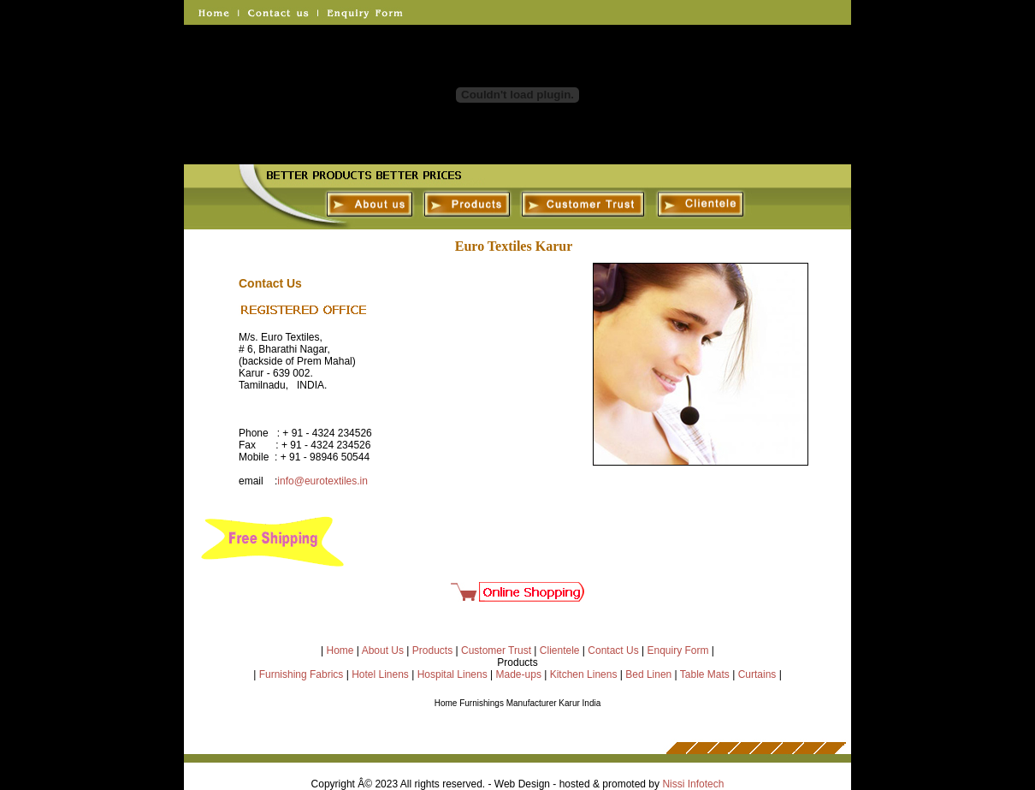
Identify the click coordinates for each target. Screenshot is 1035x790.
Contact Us (613, 650)
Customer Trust (496, 650)
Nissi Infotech (693, 784)
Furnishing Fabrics (301, 674)
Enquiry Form (677, 650)
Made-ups (518, 674)
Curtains (757, 674)
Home (340, 650)
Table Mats (705, 674)
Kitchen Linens (584, 674)
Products (432, 650)
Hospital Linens (452, 674)
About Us (383, 650)
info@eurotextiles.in (322, 481)
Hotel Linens (380, 674)
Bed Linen (648, 674)
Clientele (560, 650)
